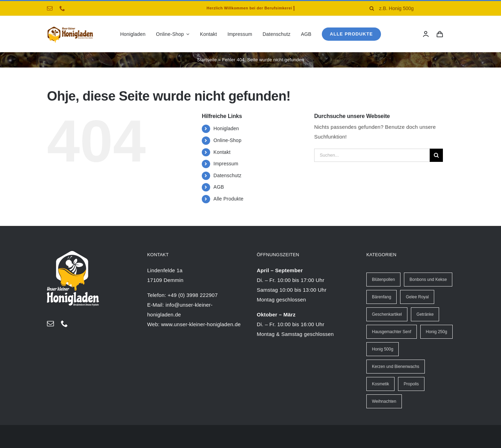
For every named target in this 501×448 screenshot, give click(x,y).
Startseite (207, 59)
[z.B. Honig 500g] (409, 8)
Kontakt (222, 152)
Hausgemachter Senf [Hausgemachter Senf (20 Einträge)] (391, 331)
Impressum (226, 163)
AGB (219, 187)
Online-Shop (227, 140)
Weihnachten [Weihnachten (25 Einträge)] (384, 401)
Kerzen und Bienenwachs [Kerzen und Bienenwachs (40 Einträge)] (395, 366)
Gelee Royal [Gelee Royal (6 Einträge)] (417, 296)
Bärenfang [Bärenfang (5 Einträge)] (381, 296)
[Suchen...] (372, 155)
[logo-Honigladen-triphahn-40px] (70, 28)
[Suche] (372, 8)
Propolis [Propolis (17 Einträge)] (411, 384)
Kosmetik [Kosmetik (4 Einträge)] (380, 384)
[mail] (50, 8)
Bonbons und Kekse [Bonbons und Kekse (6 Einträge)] (428, 279)
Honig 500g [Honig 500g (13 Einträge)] (382, 349)
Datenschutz (227, 175)
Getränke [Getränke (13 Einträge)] (425, 314)
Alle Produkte (229, 199)
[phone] (62, 8)
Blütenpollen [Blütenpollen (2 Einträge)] (383, 279)
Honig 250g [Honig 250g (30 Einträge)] (436, 331)
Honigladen (226, 128)
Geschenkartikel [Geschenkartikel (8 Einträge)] (387, 314)
